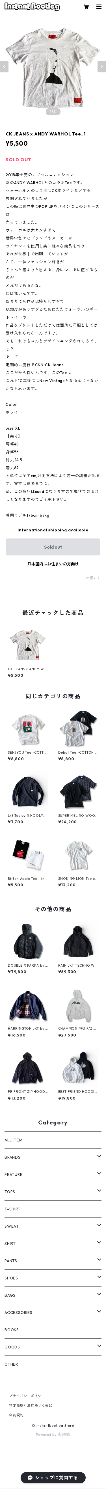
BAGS (10, 1295)
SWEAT (12, 1226)
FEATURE (14, 1174)
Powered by (53, 1434)
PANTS (11, 1260)
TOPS (10, 1191)
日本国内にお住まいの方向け (53, 563)
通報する (93, 578)
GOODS (12, 1347)
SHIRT (10, 1243)
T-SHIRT (13, 1209)
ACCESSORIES (19, 1312)
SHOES (11, 1278)
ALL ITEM (13, 1140)
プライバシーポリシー (27, 1396)
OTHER (11, 1364)
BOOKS (12, 1329)
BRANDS (13, 1157)
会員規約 (16, 1415)
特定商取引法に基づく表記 (31, 1405)
